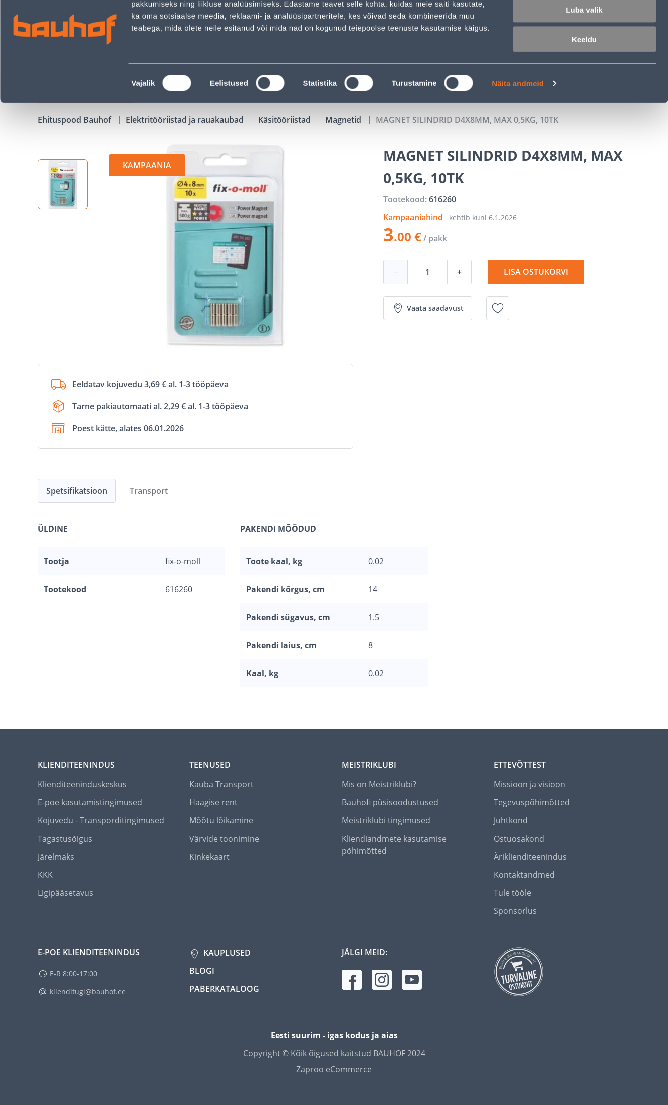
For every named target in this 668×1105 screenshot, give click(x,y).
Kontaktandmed (524, 874)
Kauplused (226, 952)
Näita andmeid (518, 128)
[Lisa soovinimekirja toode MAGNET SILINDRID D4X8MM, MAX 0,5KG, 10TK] (497, 308)
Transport (149, 490)
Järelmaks (56, 856)
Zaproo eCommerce (334, 1069)
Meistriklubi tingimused (386, 820)
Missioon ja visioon (529, 784)
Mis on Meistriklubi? (379, 784)
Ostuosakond (519, 838)
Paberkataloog (224, 988)
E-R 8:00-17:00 (73, 973)
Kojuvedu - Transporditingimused (101, 820)
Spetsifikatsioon (76, 490)
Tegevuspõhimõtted (532, 802)
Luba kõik (584, 25)
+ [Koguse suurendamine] (459, 272)
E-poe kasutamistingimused (90, 802)
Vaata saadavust (428, 308)
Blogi (201, 970)
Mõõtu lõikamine (221, 820)
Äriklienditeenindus (530, 856)
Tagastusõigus (65, 838)
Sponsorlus (515, 910)
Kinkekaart (209, 856)
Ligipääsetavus (65, 892)
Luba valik (584, 54)
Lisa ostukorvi (536, 272)
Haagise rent (213, 802)
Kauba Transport (221, 784)
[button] (63, 184)
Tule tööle (512, 892)
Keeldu (584, 84)
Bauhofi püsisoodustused (390, 802)
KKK (45, 874)
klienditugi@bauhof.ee (88, 991)
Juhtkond (511, 820)
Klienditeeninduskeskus (82, 784)
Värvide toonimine (224, 838)
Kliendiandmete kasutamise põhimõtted (394, 844)
